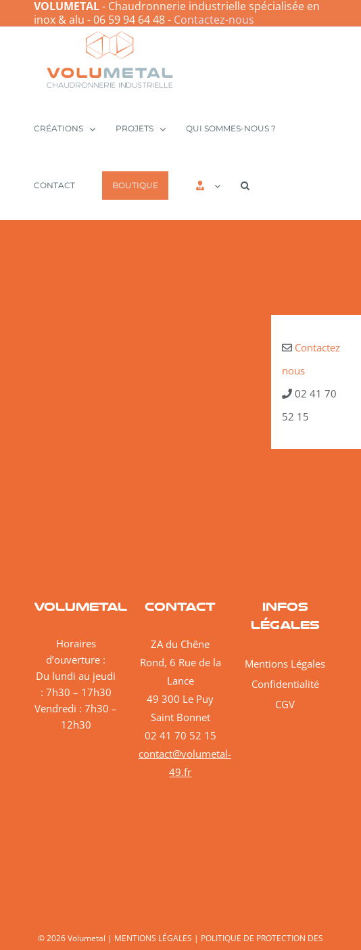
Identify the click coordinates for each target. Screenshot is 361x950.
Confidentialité (285, 684)
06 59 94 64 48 (129, 19)
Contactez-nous (214, 19)
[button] (245, 184)
